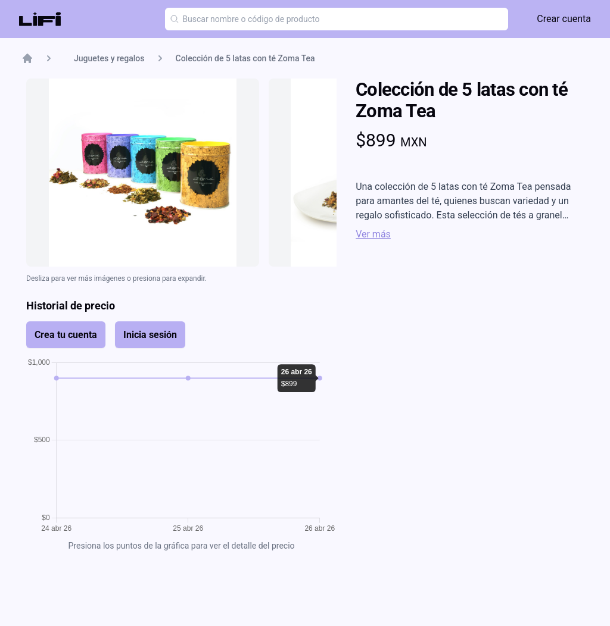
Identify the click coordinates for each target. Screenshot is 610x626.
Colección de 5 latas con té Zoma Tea (245, 58)
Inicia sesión (150, 334)
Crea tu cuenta (66, 334)
